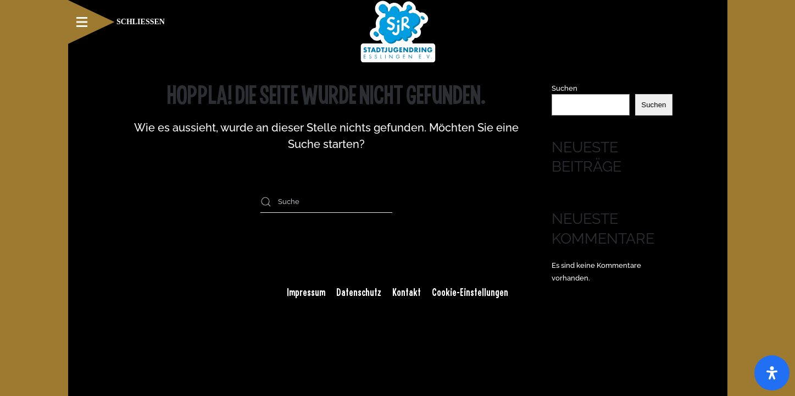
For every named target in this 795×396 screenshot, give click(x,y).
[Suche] (326, 202)
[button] (116, 22)
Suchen (564, 88)
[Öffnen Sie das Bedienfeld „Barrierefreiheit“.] (772, 373)
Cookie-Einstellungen (470, 292)
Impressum (306, 292)
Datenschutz (358, 292)
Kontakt (406, 292)
